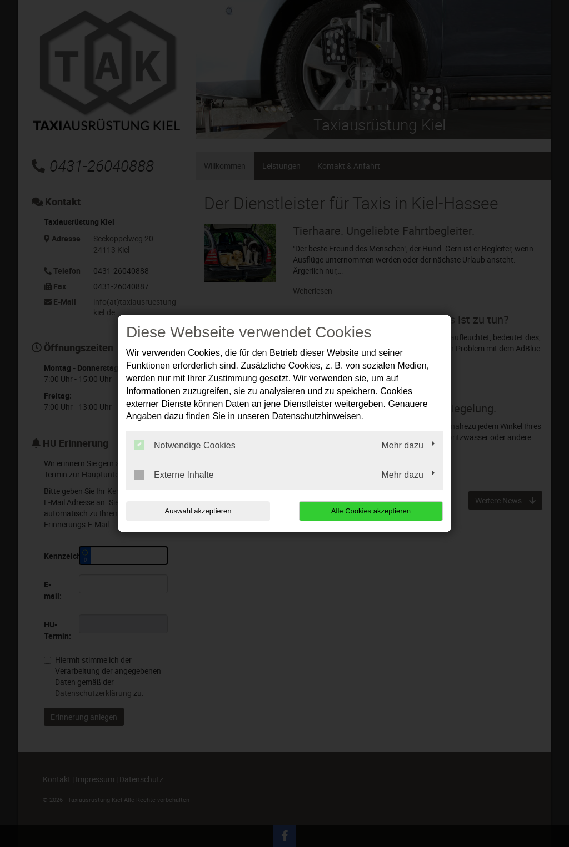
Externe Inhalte (174, 475)
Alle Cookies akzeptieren (371, 511)
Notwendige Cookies (185, 445)
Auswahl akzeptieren (197, 511)
